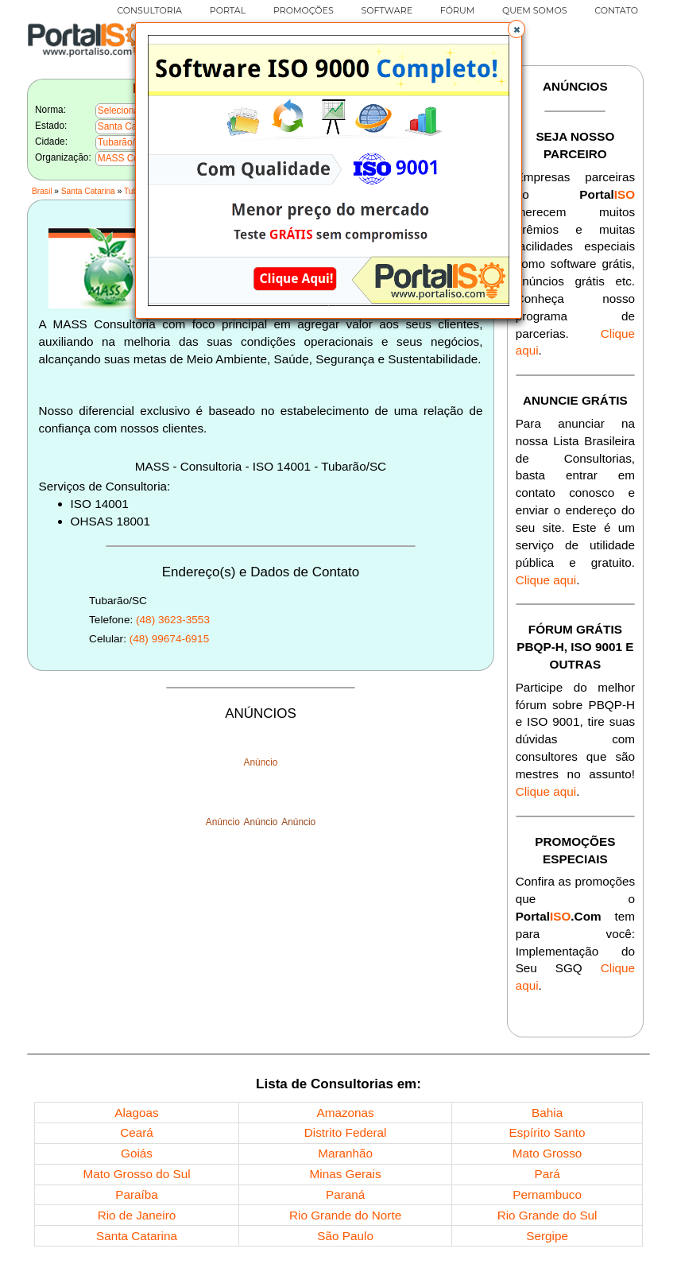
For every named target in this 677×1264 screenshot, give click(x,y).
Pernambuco (547, 1194)
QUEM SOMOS (534, 10)
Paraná (345, 1194)
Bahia (547, 1112)
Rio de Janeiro (137, 1215)
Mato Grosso (547, 1153)
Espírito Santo (547, 1132)
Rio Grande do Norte (345, 1215)
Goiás (137, 1153)
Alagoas (136, 1112)
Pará (546, 1174)
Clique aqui (546, 580)
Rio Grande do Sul (547, 1215)
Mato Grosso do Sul (136, 1174)
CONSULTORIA (149, 10)
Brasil (42, 191)
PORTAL (228, 10)
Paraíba (136, 1194)
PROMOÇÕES (303, 10)
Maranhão (345, 1153)
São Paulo (345, 1236)
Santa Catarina (88, 191)
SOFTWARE (386, 10)
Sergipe (547, 1236)
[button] (516, 28)
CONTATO (616, 10)
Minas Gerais (345, 1174)
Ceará (136, 1132)
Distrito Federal (345, 1132)
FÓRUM (457, 10)
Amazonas (344, 1112)
